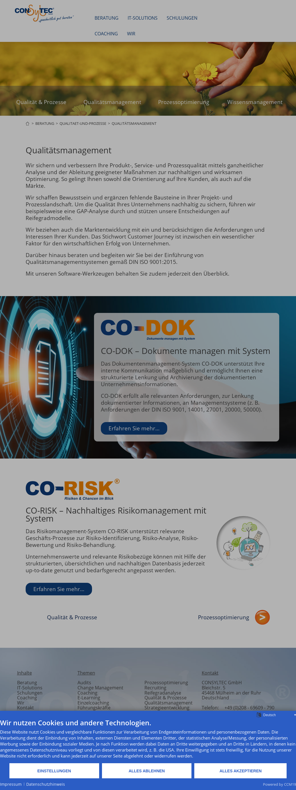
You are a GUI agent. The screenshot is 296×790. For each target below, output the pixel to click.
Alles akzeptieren (240, 771)
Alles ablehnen (146, 771)
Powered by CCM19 (279, 784)
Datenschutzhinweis (45, 784)
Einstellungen (54, 771)
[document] (148, 740)
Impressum (11, 784)
